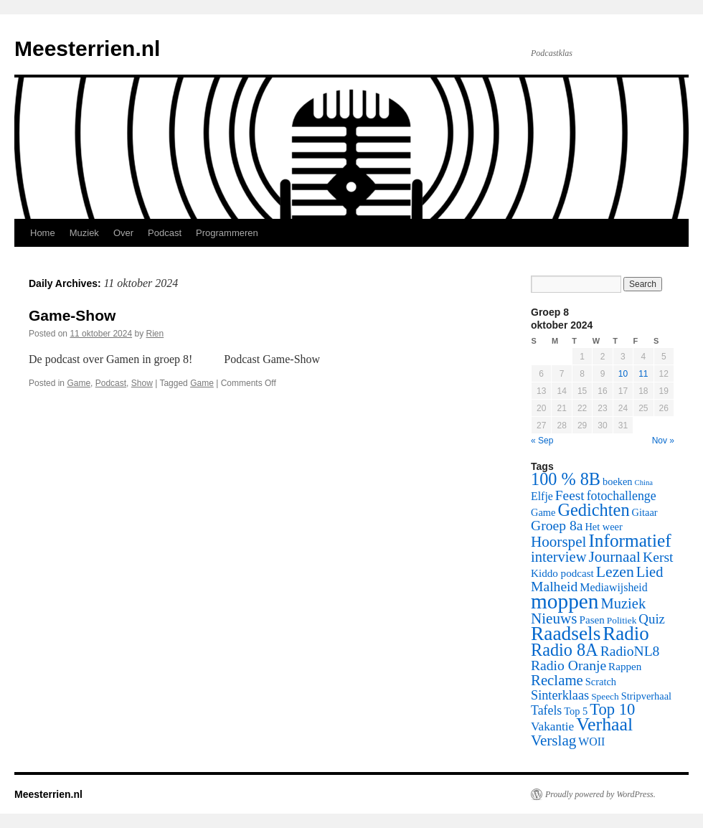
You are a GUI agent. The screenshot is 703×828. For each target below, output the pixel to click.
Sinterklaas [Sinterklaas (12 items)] (560, 695)
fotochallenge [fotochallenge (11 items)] (621, 496)
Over (123, 232)
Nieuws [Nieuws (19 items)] (554, 618)
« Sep (542, 441)
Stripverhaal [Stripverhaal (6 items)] (646, 696)
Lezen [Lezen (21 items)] (615, 571)
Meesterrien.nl (87, 48)
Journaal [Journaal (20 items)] (614, 556)
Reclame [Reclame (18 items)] (557, 680)
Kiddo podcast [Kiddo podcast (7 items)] (562, 573)
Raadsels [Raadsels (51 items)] (565, 633)
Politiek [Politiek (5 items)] (622, 620)
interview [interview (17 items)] (558, 557)
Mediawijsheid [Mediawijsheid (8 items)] (613, 587)
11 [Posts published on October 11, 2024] (643, 374)
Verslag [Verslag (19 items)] (553, 740)
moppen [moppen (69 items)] (565, 601)
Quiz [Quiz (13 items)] (651, 618)
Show (142, 383)
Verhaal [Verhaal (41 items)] (604, 724)
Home (42, 232)
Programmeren (227, 232)
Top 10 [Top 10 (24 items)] (612, 709)
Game (78, 383)
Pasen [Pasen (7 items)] (592, 620)
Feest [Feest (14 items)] (570, 495)
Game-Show (72, 315)
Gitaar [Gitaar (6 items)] (645, 512)
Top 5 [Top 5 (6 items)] (576, 711)
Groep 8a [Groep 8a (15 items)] (556, 525)
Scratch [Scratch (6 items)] (600, 681)
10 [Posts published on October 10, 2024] (623, 374)
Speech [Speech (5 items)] (605, 696)
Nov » (663, 441)
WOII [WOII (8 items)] (591, 741)
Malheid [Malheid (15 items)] (554, 586)
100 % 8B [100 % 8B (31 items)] (565, 479)
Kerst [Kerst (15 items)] (658, 557)
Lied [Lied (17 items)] (650, 572)
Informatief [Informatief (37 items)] (629, 540)
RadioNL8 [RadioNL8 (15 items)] (630, 651)
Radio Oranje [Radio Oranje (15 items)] (568, 665)
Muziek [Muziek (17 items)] (623, 603)
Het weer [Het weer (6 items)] (603, 526)
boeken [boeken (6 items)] (618, 481)
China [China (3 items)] (644, 482)
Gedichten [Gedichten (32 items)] (593, 509)
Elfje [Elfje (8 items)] (542, 496)
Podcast (164, 232)
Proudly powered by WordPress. (600, 794)
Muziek (84, 232)
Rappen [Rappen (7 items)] (624, 666)
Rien (155, 334)
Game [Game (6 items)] (543, 512)
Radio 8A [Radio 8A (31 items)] (564, 649)
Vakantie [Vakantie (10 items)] (552, 726)
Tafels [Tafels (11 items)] (546, 710)
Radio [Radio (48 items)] (625, 633)
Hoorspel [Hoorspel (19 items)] (558, 541)
